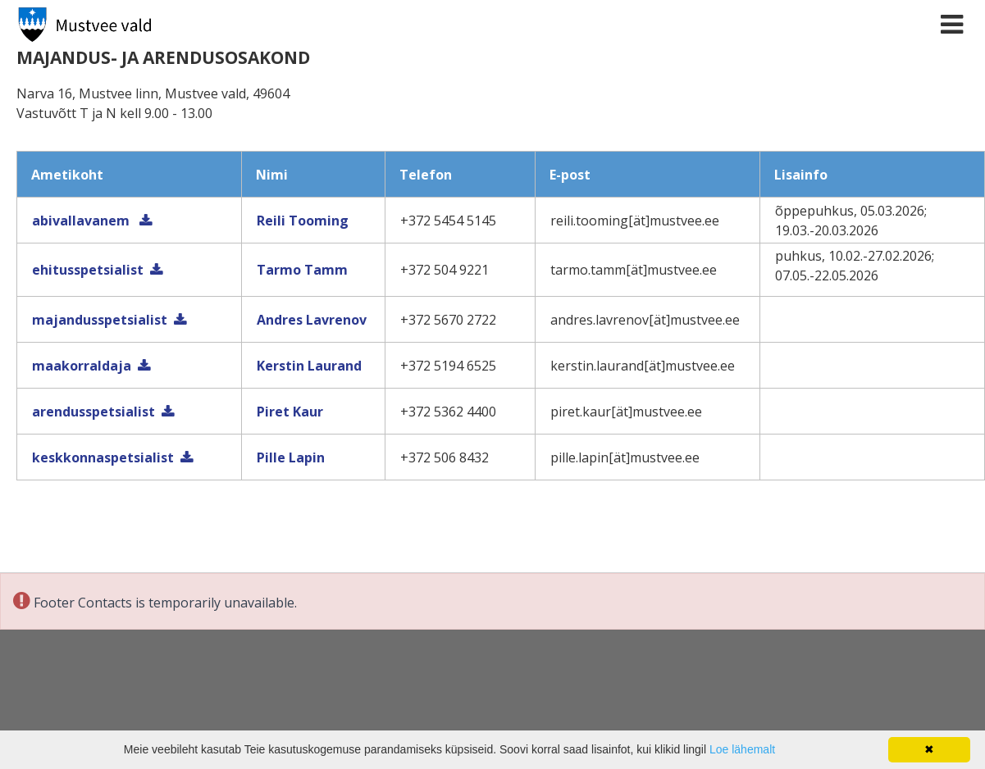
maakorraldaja (81, 366)
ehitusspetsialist (88, 270)
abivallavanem (82, 221)
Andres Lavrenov (312, 320)
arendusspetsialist (93, 412)
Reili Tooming (303, 221)
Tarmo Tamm (302, 270)
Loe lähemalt (742, 749)
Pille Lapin (291, 457)
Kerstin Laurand (309, 366)
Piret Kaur (290, 412)
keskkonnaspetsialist (103, 457)
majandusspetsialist (99, 320)
